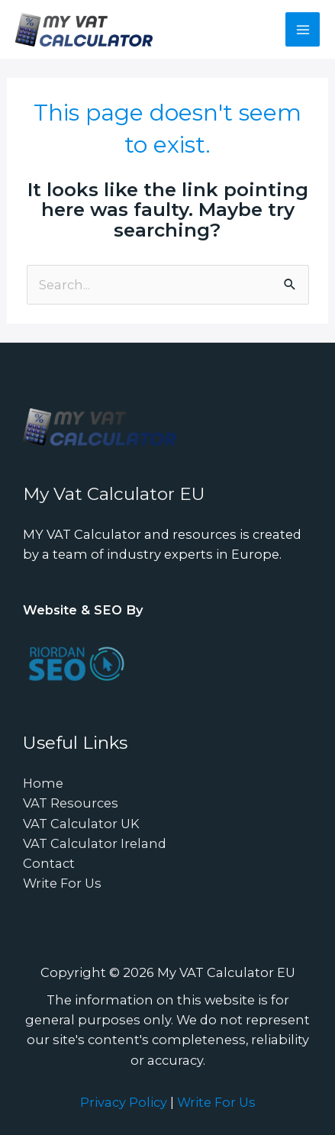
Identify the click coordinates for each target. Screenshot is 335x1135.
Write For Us (62, 883)
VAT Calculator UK (81, 823)
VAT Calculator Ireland (94, 843)
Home (43, 783)
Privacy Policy (123, 1102)
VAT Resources (70, 803)
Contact (49, 863)
